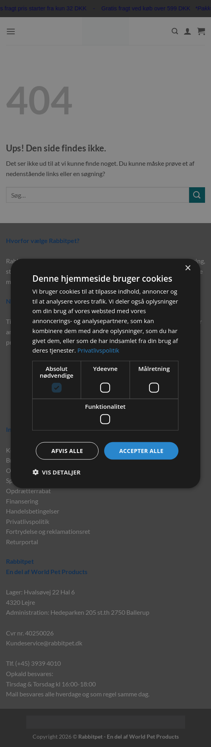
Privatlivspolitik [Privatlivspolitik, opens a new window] (98, 350)
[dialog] (106, 373)
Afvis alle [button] (67, 450)
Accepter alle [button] (141, 450)
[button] (57, 472)
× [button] (187, 268)
